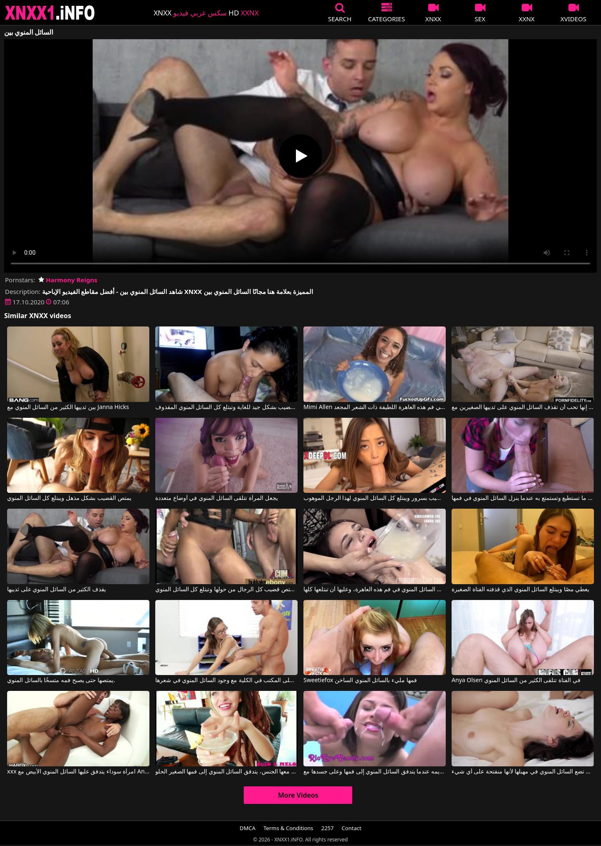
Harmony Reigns (67, 280)
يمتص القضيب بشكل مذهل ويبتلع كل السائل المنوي (69, 498)
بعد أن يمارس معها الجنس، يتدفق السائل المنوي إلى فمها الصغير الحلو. (226, 771)
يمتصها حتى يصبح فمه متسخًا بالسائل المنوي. (61, 680)
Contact (351, 828)
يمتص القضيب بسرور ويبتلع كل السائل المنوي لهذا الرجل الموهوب (374, 498)
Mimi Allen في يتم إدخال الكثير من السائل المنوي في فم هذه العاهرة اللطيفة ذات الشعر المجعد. (374, 407)
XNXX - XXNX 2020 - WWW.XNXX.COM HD (50, 12)
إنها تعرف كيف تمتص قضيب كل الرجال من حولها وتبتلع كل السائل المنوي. (226, 589)
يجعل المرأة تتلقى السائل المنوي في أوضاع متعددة (216, 498)
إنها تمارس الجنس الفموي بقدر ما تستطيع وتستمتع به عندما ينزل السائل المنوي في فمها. (523, 498)
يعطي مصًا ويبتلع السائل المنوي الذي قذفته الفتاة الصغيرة (520, 589)
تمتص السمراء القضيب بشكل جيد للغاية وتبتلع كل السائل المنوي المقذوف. (226, 407)
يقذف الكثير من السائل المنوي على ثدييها (56, 589)
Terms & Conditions (288, 828)
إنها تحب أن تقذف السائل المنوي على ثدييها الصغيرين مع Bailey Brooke (523, 407)
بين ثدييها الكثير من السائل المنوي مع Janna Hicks (68, 407)
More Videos (298, 795)
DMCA (247, 828)
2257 (327, 828)
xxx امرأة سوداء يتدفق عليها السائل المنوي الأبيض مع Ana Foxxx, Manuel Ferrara (78, 771)
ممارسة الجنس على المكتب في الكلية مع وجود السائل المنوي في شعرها (226, 680)
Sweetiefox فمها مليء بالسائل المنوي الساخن (360, 680)
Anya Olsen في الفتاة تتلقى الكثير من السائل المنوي (516, 680)
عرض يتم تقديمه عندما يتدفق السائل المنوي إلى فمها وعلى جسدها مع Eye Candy (374, 771)
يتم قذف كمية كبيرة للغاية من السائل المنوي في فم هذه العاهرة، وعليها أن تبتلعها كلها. (374, 589)
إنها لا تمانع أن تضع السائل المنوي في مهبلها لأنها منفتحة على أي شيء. (523, 771)
